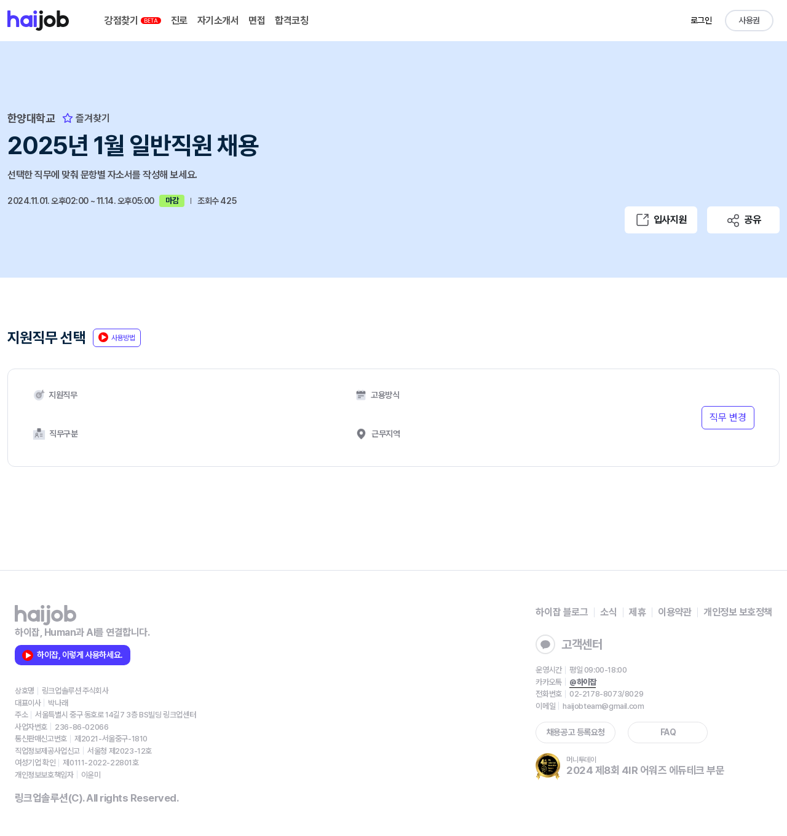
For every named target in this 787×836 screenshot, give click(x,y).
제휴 (637, 612)
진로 (179, 20)
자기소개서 (218, 20)
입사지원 (661, 220)
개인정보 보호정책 (737, 612)
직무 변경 (728, 417)
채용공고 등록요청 (576, 732)
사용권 (749, 20)
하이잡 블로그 (562, 612)
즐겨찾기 (86, 118)
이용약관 (674, 612)
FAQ (668, 732)
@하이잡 (582, 682)
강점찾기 (133, 20)
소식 (608, 612)
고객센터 (569, 644)
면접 (256, 20)
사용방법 (116, 337)
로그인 (701, 20)
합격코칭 (291, 20)
